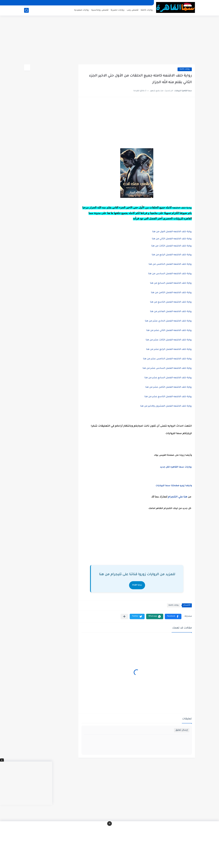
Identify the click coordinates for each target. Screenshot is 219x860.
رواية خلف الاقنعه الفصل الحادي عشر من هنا (168, 321)
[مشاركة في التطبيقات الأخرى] (124, 616)
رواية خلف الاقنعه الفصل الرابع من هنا (172, 255)
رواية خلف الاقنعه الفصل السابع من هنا (171, 283)
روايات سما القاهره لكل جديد (176, 467)
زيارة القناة (137, 585)
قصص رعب (132, 10)
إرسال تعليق (182, 730)
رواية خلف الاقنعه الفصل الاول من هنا (172, 232)
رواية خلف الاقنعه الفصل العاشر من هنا (171, 311)
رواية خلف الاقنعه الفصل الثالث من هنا (171, 246)
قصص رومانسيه (99, 10)
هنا (185, 497)
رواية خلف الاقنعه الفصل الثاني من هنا (172, 239)
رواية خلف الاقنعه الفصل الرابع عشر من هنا (169, 349)
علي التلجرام (175, 497)
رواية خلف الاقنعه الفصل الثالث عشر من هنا (169, 340)
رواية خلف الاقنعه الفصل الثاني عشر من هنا (169, 330)
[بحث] (26, 10)
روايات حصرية (117, 10)
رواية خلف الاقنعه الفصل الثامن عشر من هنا (168, 387)
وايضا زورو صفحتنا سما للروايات (174, 486)
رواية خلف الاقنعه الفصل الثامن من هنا (171, 293)
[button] (173, 616)
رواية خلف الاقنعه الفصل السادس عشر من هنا (167, 368)
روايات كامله (147, 10)
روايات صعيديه (81, 10)
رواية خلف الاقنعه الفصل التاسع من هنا (171, 302)
